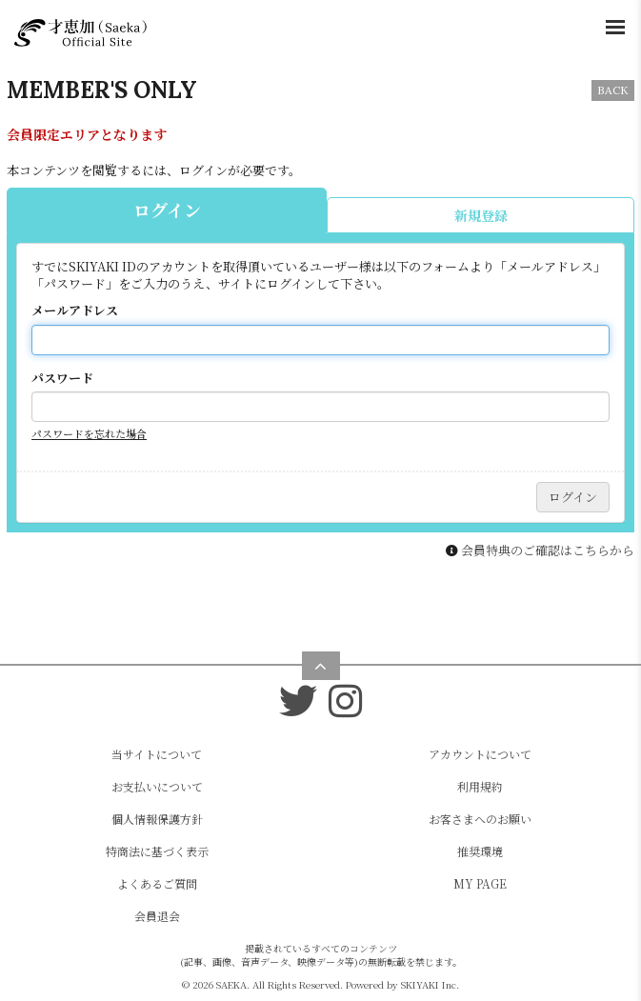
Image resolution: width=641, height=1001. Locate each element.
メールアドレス (74, 310)
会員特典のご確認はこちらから (547, 550)
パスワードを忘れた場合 (89, 433)
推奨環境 (480, 851)
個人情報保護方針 (157, 819)
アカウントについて (480, 754)
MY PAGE (480, 883)
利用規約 (480, 786)
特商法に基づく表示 (157, 851)
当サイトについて (156, 754)
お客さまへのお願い (480, 819)
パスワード (62, 378)
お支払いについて (157, 786)
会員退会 (157, 916)
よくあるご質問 (157, 883)
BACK (613, 90)
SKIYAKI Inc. (430, 984)
